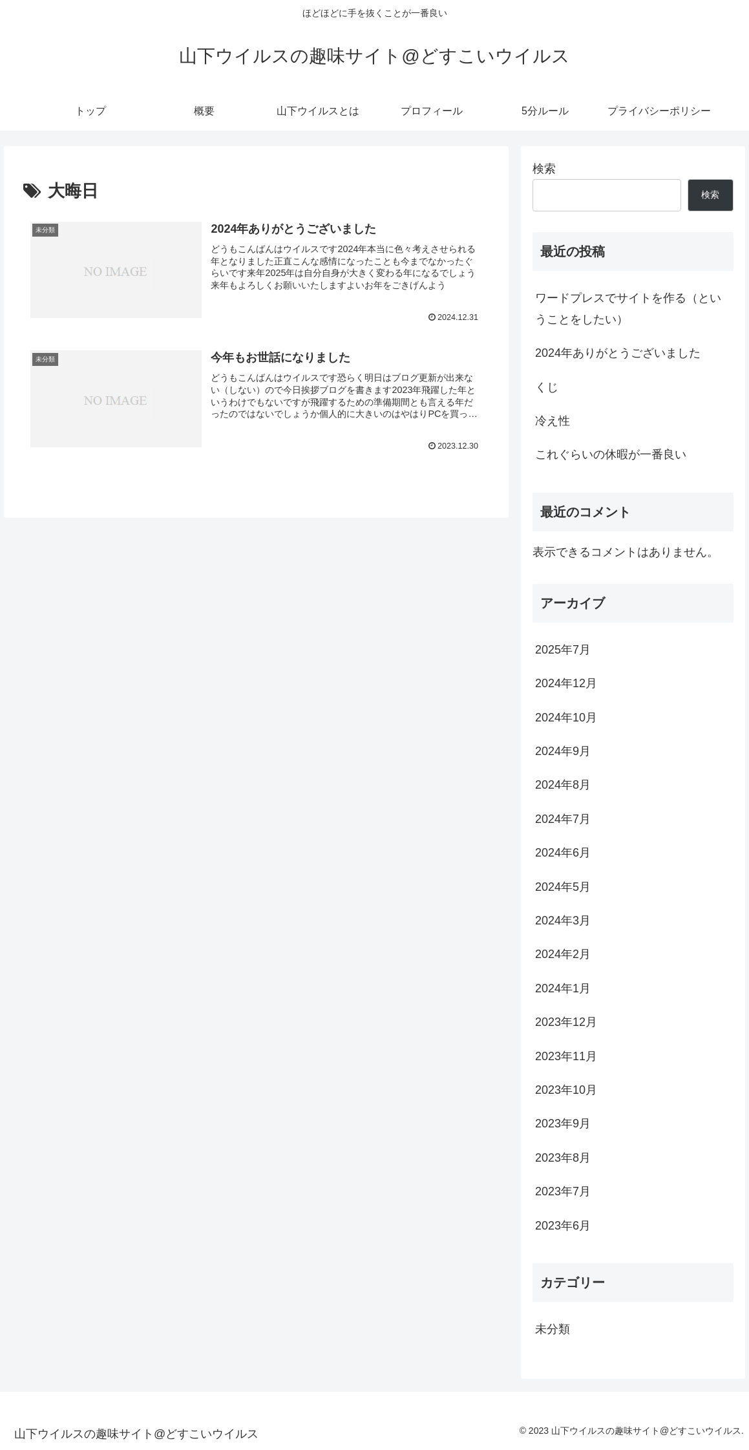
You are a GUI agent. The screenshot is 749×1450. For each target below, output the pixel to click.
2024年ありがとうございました (618, 353)
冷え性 (552, 420)
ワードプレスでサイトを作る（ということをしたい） (628, 308)
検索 (544, 168)
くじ (546, 387)
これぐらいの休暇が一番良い (610, 454)
